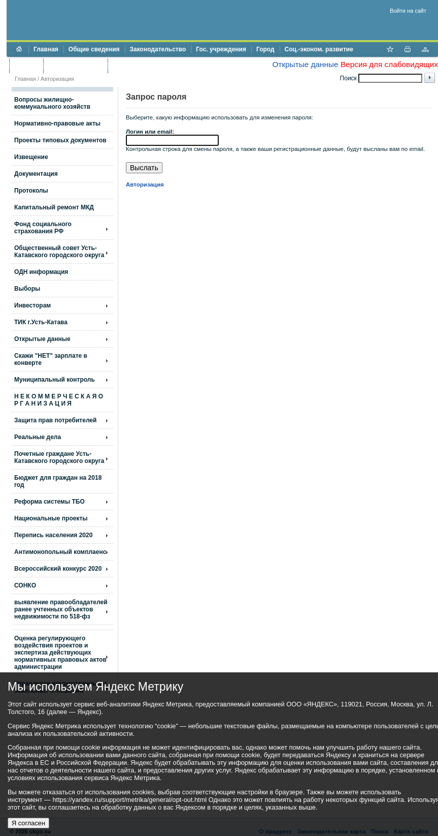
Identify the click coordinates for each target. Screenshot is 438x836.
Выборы (27, 288)
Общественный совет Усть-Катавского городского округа (59, 251)
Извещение (31, 157)
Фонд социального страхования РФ (43, 228)
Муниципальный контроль (54, 379)
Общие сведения (94, 49)
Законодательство (158, 49)
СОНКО (25, 585)
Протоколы (31, 190)
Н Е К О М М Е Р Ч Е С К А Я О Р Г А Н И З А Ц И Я (58, 400)
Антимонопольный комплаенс (60, 551)
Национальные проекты (51, 518)
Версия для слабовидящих (389, 64)
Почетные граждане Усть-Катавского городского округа (59, 457)
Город (265, 49)
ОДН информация (41, 271)
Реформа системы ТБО (49, 501)
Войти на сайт (408, 11)
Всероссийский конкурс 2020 (58, 568)
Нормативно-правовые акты (57, 123)
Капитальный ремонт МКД (54, 207)
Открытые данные (305, 64)
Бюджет (26, 65)
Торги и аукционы (75, 65)
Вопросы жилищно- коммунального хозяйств (52, 103)
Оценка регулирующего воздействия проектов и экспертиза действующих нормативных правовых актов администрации (60, 652)
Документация (36, 173)
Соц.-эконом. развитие (319, 49)
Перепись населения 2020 (53, 535)
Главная (45, 49)
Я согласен (28, 823)
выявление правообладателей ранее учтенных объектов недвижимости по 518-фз (61, 609)
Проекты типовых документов (60, 140)
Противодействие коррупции (156, 65)
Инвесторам (32, 305)
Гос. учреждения (221, 49)
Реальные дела (37, 437)
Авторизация (57, 79)
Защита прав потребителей (55, 420)
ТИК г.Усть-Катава (41, 322)
